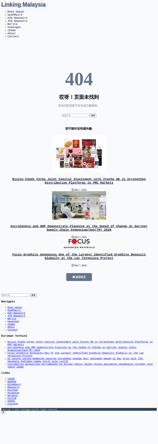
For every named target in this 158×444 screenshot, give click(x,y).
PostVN (11, 425)
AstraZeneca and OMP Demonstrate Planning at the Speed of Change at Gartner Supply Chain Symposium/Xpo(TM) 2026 (79, 235)
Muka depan (15, 12)
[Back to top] (3, 441)
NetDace (12, 422)
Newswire (13, 412)
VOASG (11, 429)
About (11, 38)
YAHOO (11, 402)
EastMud (12, 415)
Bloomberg (14, 408)
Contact (13, 42)
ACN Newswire (17, 19)
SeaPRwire (14, 16)
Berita (12, 27)
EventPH (12, 432)
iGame (11, 34)
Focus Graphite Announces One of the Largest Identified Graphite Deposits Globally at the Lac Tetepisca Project (79, 265)
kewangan (14, 31)
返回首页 (79, 286)
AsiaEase (13, 419)
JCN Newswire (17, 23)
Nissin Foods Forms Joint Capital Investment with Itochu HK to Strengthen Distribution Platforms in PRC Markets (79, 187)
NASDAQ (11, 405)
